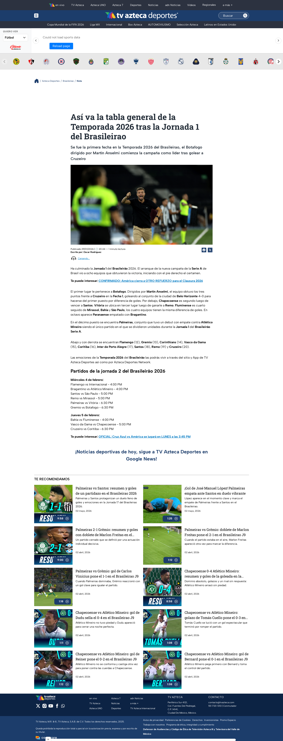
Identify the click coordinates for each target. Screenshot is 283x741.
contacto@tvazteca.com (221, 702)
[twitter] (38, 707)
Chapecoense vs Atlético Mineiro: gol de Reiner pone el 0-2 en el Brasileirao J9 (107, 656)
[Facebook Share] (204, 250)
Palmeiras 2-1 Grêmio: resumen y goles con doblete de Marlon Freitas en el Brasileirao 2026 (107, 532)
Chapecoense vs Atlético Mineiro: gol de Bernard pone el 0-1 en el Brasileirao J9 (216, 656)
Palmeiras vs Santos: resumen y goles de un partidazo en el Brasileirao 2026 (106, 491)
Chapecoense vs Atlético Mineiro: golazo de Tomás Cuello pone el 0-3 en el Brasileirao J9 (215, 615)
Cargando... (84, 258)
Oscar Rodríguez (92, 252)
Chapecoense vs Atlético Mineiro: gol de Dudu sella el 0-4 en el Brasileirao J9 (107, 615)
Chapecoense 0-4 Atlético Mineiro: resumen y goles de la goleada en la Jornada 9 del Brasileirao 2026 (213, 573)
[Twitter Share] (210, 250)
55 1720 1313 (214, 706)
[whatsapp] (63, 707)
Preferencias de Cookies (178, 720)
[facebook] (57, 707)
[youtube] (50, 707)
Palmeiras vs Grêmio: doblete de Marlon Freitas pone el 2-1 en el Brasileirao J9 (217, 532)
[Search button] (245, 15)
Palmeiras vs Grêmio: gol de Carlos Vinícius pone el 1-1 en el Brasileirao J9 (107, 573)
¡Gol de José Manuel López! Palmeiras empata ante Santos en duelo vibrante (215, 491)
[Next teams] (278, 61)
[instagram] (44, 707)
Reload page (61, 46)
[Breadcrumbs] (38, 80)
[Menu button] (49, 16)
